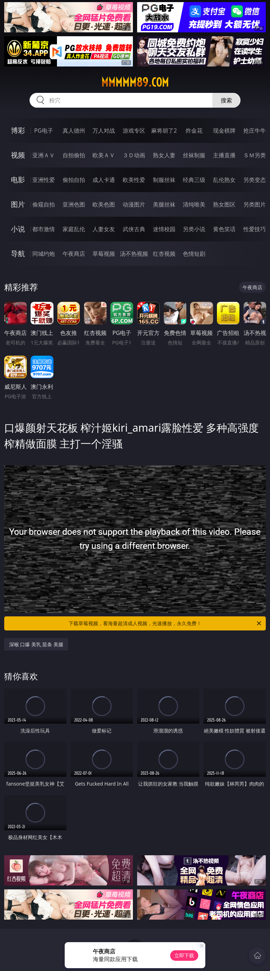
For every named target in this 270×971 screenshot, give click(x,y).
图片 (18, 204)
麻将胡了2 (164, 130)
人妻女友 (103, 229)
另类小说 (194, 229)
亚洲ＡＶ (43, 155)
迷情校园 (164, 229)
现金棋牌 (224, 130)
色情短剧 (194, 254)
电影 (18, 179)
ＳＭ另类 (254, 155)
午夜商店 (74, 254)
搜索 (226, 100)
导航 (18, 253)
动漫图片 (134, 204)
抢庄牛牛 (254, 130)
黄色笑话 (224, 229)
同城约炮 (43, 254)
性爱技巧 (254, 229)
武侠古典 (134, 229)
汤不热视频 (134, 254)
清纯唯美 (194, 204)
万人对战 (103, 130)
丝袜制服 (194, 155)
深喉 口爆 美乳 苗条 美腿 (36, 644)
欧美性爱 (134, 180)
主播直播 (224, 155)
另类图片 (254, 204)
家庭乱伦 (74, 229)
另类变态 (254, 180)
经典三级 (194, 180)
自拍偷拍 (74, 155)
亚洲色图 (74, 204)
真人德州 (74, 130)
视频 (18, 155)
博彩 (18, 130)
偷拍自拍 (74, 180)
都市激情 (43, 229)
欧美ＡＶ (103, 155)
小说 (18, 229)
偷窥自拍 (43, 204)
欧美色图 (103, 204)
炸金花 (194, 130)
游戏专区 (134, 130)
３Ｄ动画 (134, 155)
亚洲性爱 (43, 180)
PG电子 (43, 130)
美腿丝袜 (164, 204)
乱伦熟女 (224, 180)
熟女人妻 (164, 155)
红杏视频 (164, 254)
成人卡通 (103, 180)
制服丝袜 (164, 180)
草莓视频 (103, 254)
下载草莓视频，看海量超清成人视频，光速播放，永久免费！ (165, 623)
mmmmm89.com (135, 82)
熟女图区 (224, 204)
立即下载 (184, 955)
